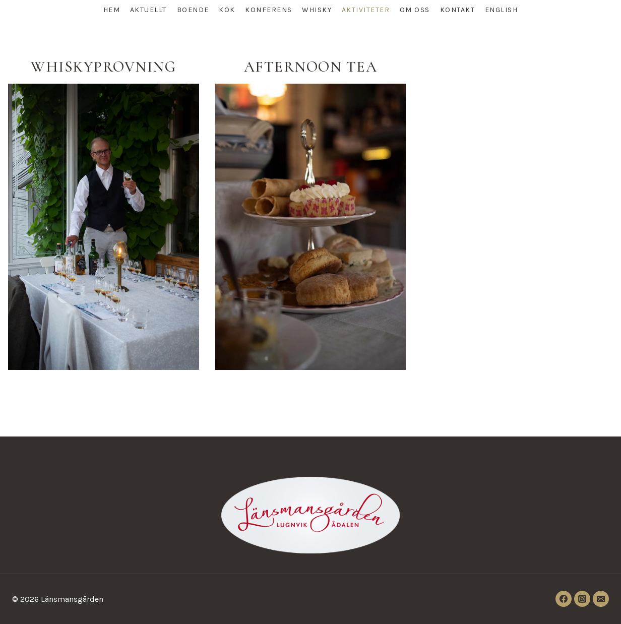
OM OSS (415, 10)
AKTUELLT (148, 10)
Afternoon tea (311, 66)
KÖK (227, 10)
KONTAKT (457, 10)
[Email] (601, 599)
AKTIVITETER (366, 10)
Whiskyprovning (103, 66)
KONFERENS (268, 10)
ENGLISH (501, 10)
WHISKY (317, 10)
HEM (111, 10)
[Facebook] (563, 599)
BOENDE (193, 10)
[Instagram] (582, 599)
